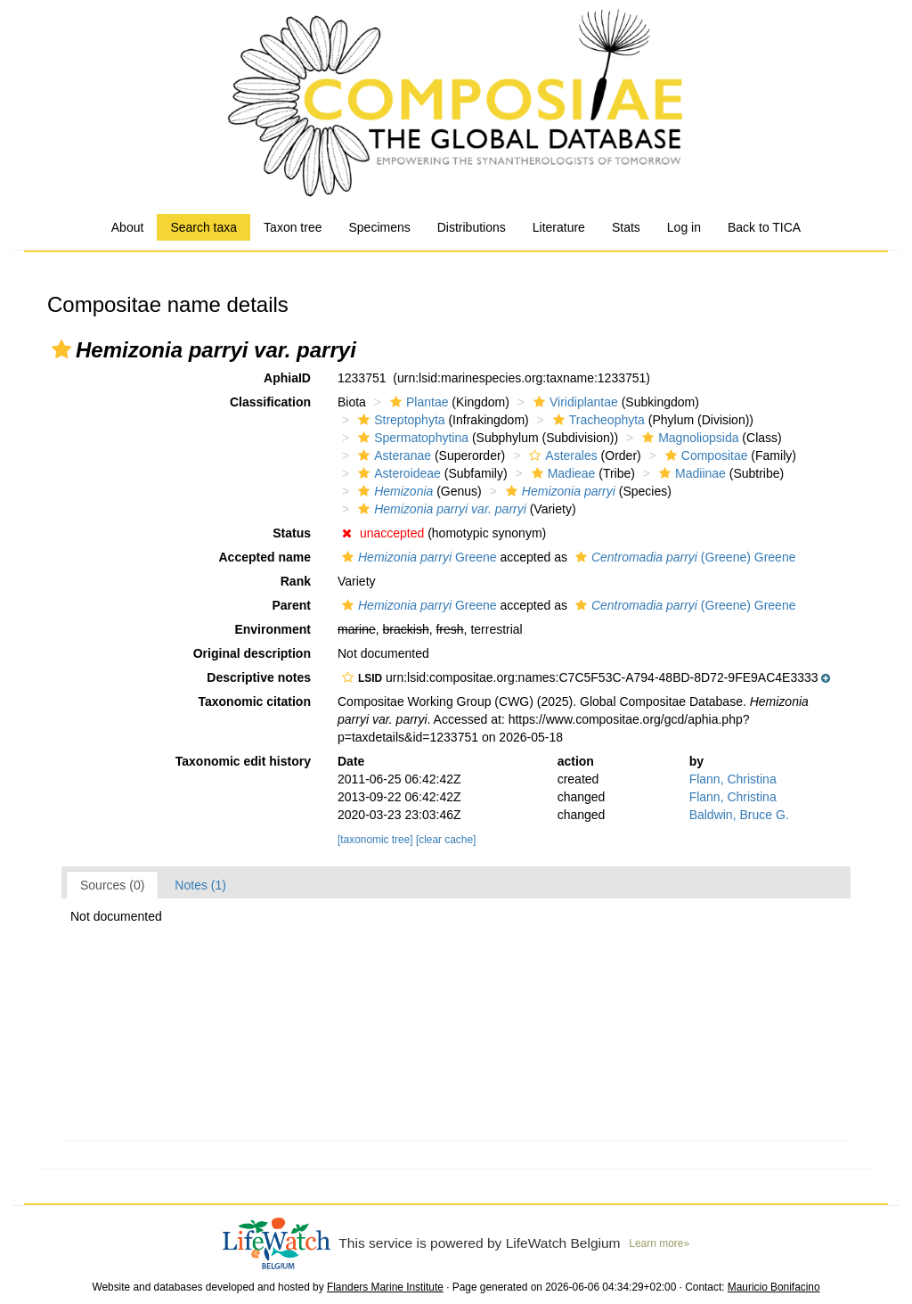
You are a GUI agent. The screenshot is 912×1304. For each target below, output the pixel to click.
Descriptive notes (259, 677)
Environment (272, 629)
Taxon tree (293, 227)
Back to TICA (764, 227)
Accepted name (265, 557)
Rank (296, 581)
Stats (626, 227)
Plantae (417, 402)
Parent (291, 605)
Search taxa (203, 227)
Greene (417, 557)
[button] (61, 349)
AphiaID (287, 378)
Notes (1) (200, 885)
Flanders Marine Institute (385, 1287)
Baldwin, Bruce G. (739, 815)
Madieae (561, 473)
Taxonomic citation (254, 701)
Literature (559, 227)
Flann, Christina (733, 779)
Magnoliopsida (688, 438)
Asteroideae (397, 473)
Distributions (471, 227)
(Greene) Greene (683, 557)
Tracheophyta (597, 420)
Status (292, 533)
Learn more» (659, 1243)
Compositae (704, 455)
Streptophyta (399, 420)
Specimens (379, 227)
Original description (252, 653)
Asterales (561, 455)
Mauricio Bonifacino (774, 1287)
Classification (270, 402)
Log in (684, 227)
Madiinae (690, 473)
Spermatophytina (411, 438)
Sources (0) (112, 885)
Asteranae (392, 455)
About (127, 227)
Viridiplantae (573, 402)
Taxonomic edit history (243, 761)
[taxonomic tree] (375, 839)
